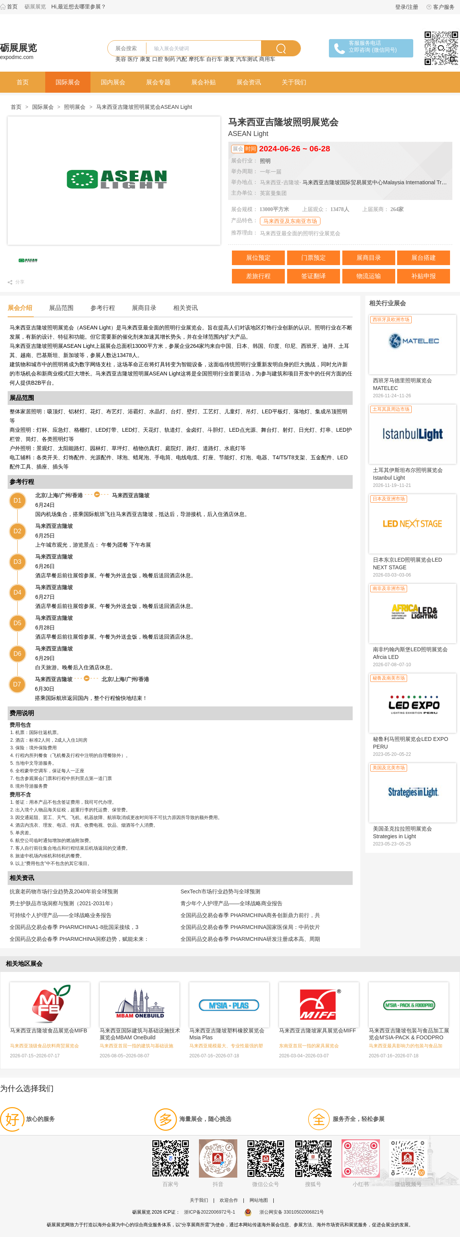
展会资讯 (249, 82)
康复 (145, 59)
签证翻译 (313, 276)
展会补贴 (203, 82)
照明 (265, 161)
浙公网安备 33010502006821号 (284, 1212)
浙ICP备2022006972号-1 (209, 1212)
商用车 (267, 59)
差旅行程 (258, 276)
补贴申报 (423, 276)
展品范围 (61, 308)
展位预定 (258, 257)
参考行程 (102, 308)
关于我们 (294, 82)
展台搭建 (423, 257)
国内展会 (113, 82)
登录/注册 (406, 7)
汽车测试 (247, 59)
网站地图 (259, 1200)
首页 (12, 6)
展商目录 (368, 257)
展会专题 (158, 82)
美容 (120, 59)
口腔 (157, 59)
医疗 (133, 59)
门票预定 (313, 257)
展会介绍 (20, 308)
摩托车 (197, 59)
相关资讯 (185, 308)
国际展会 (68, 82)
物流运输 (368, 276)
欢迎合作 (229, 1200)
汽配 (181, 59)
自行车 (214, 59)
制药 (169, 59)
